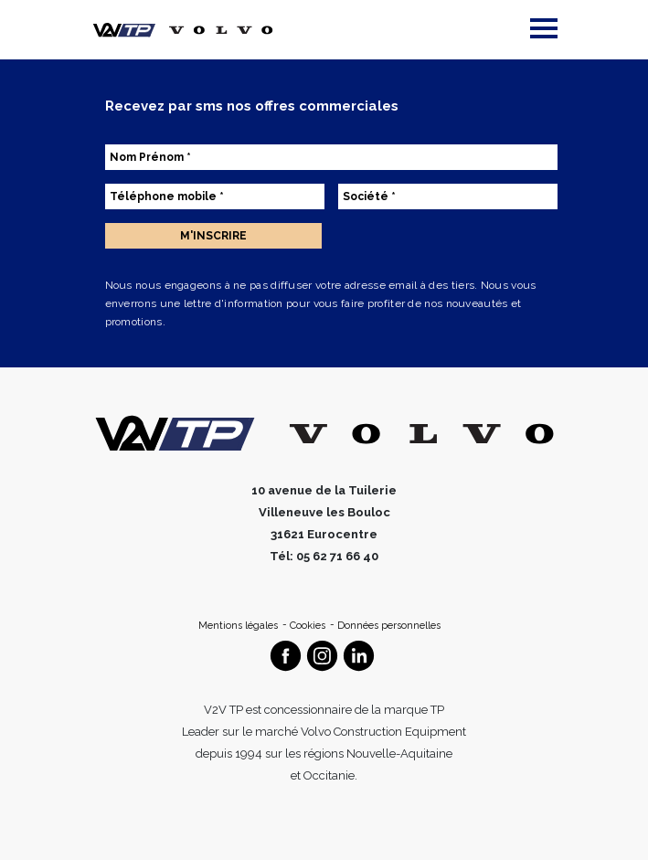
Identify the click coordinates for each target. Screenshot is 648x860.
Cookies (309, 626)
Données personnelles (389, 626)
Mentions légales (239, 626)
